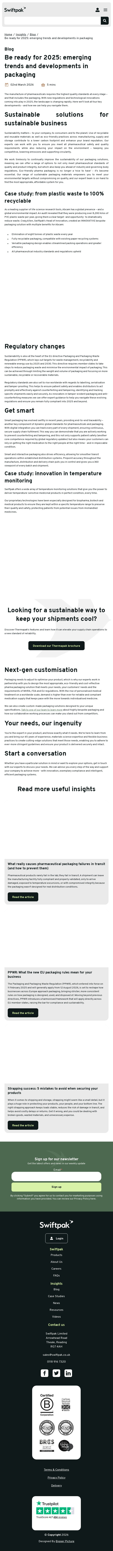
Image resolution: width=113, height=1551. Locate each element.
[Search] (105, 21)
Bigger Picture (65, 1541)
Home (8, 34)
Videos (56, 1316)
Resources (56, 1310)
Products (56, 1255)
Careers (56, 1268)
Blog (33, 34)
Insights (21, 34)
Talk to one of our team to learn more (42, 710)
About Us (56, 1262)
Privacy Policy (56, 1477)
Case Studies (56, 1296)
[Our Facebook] (44, 1373)
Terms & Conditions (56, 1469)
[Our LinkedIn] (68, 1373)
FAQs (56, 1275)
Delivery (56, 1485)
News (56, 1303)
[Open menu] (105, 10)
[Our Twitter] (56, 1373)
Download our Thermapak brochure (56, 646)
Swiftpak (56, 1249)
